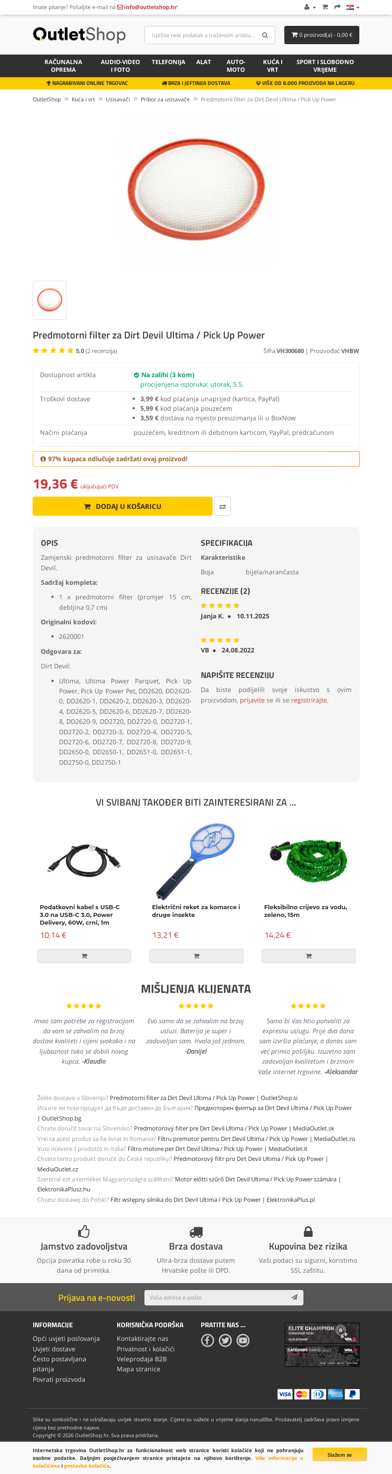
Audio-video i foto (120, 66)
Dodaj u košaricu (122, 506)
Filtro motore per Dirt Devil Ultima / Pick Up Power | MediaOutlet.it (218, 1149)
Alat (203, 62)
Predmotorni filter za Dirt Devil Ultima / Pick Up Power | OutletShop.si (204, 1098)
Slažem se (339, 1454)
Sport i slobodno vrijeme (325, 66)
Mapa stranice (138, 1368)
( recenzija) (96, 351)
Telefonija (168, 62)
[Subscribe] (294, 1297)
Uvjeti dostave (54, 1349)
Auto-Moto (236, 66)
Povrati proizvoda (59, 1379)
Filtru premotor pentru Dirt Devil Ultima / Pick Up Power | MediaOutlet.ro (256, 1139)
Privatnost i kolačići (146, 1349)
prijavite (252, 700)
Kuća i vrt (273, 66)
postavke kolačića (86, 1465)
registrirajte (309, 700)
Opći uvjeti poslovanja (66, 1338)
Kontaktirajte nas (143, 1338)
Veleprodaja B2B (142, 1358)
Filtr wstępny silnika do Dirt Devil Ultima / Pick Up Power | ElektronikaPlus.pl (212, 1199)
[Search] (265, 35)
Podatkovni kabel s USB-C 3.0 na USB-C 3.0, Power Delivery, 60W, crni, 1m (80, 914)
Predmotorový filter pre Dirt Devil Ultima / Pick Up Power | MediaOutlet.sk (234, 1128)
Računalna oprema (63, 66)
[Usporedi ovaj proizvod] (222, 506)
